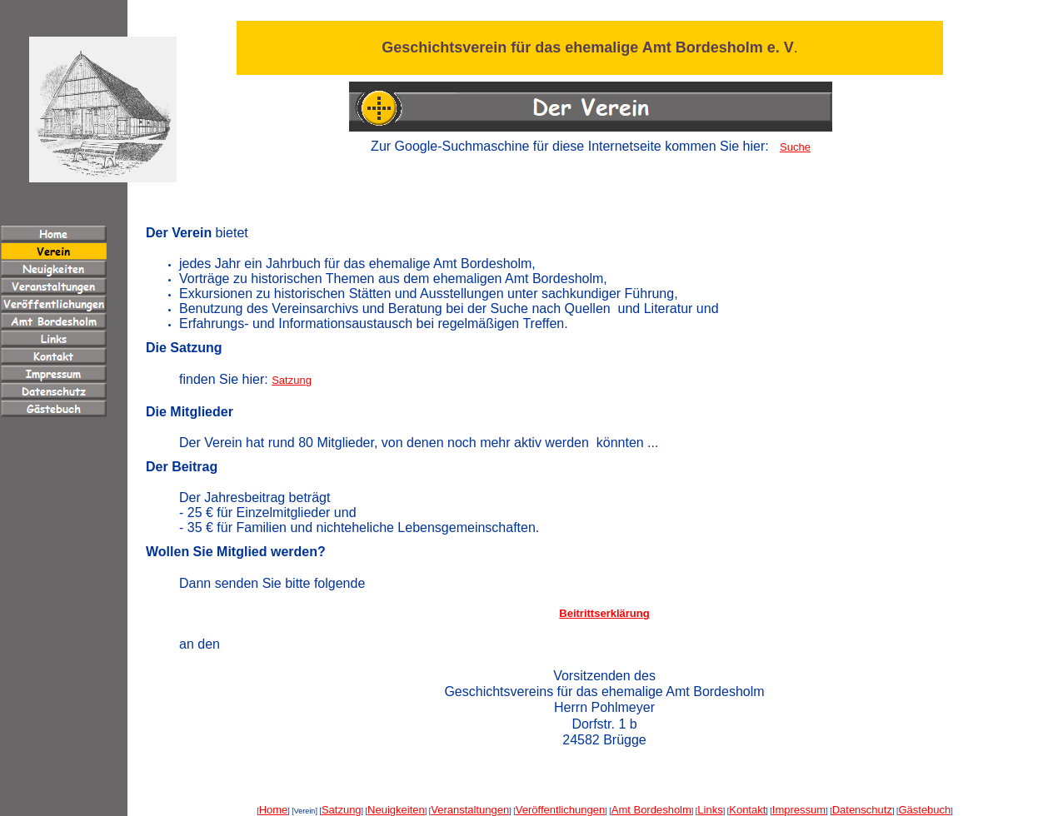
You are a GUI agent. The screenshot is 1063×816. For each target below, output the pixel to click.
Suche (795, 147)
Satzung (292, 380)
